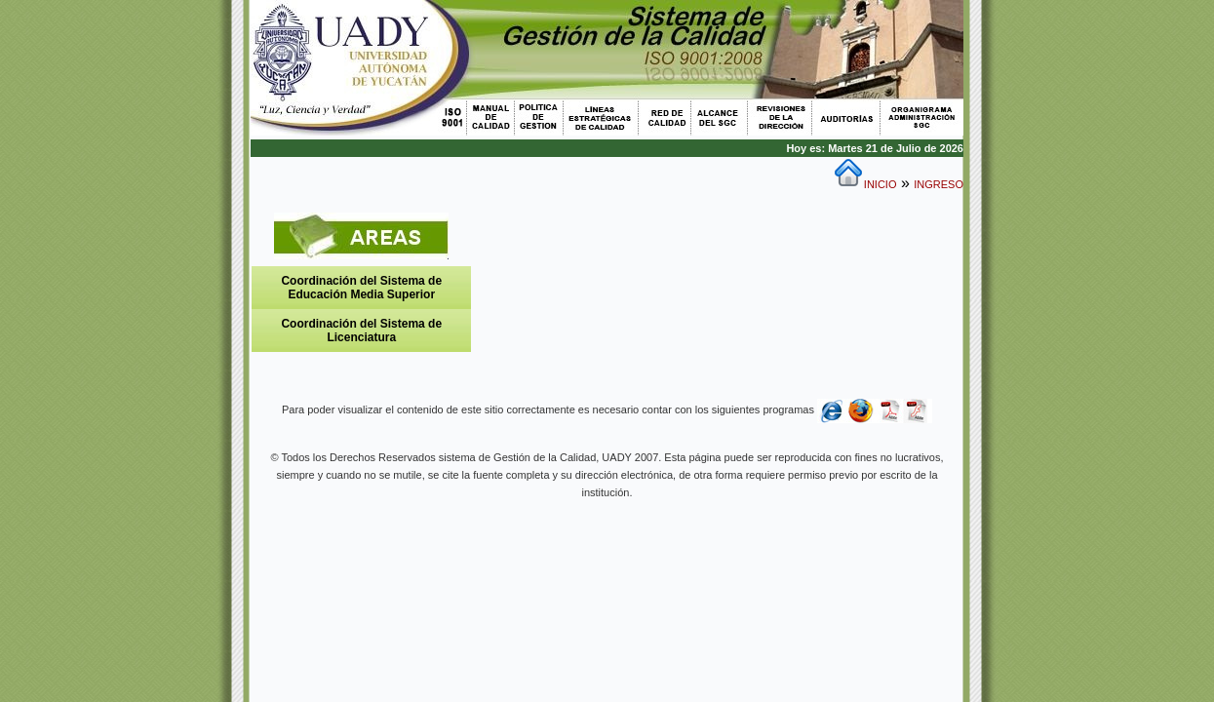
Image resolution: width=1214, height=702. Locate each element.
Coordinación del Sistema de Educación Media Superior (361, 287)
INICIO (880, 184)
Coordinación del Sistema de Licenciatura (361, 330)
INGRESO (938, 184)
